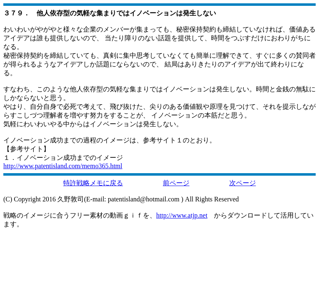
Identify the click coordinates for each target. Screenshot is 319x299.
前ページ (176, 182)
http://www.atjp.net (181, 215)
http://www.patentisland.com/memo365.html (62, 165)
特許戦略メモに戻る (93, 182)
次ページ (242, 182)
